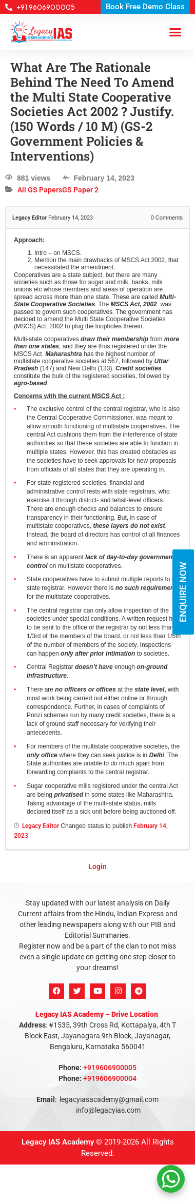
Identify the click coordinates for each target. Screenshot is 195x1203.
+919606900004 (109, 1078)
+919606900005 (109, 1067)
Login (97, 866)
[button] (175, 32)
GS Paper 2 (80, 190)
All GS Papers (39, 190)
